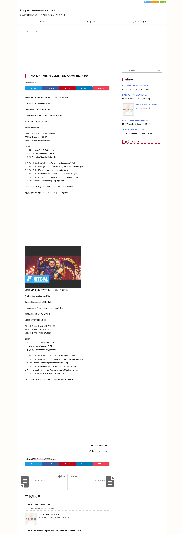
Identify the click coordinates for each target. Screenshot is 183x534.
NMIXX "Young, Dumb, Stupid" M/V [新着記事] (135, 120)
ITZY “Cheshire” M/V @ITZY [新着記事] (146, 104)
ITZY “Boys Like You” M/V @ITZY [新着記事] (135, 85)
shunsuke (105, 451)
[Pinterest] (67, 88)
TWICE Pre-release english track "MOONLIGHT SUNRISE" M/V (53, 531)
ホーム (30, 32)
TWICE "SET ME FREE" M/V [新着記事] (133, 130)
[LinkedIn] (84, 88)
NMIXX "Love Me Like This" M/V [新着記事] (134, 95)
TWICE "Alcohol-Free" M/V (38, 505)
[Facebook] (50, 88)
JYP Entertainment (44, 32)
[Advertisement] (67, 54)
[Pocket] (101, 88)
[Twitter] (33, 88)
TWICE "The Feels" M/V (49, 514)
